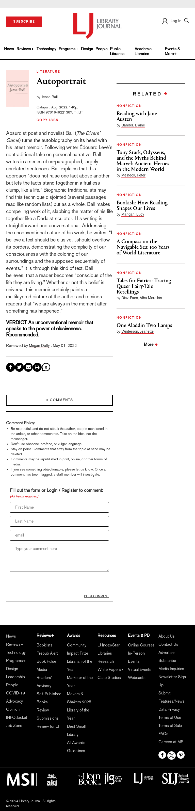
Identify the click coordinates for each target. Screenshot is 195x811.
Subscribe (167, 660)
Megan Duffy (39, 345)
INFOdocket (16, 717)
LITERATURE (48, 71)
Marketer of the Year (80, 681)
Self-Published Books (49, 697)
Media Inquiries (171, 668)
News (9, 48)
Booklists (45, 645)
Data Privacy (169, 709)
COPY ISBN (48, 120)
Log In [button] (171, 20)
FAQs (163, 733)
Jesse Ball (49, 97)
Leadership (15, 676)
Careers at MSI (171, 741)
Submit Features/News (171, 697)
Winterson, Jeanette (137, 331)
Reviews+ (25, 48)
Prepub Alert (47, 653)
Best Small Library (76, 730)
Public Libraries (117, 51)
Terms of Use (169, 717)
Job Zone (14, 725)
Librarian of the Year (79, 665)
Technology (46, 48)
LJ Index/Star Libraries (109, 649)
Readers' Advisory (44, 681)
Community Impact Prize (77, 649)
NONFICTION (129, 106)
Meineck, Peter (133, 175)
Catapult (43, 107)
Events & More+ (172, 51)
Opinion (13, 709)
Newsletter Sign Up (172, 680)
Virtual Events (139, 669)
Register (69, 490)
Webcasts (136, 677)
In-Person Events (136, 657)
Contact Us (168, 644)
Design (87, 48)
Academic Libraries (143, 51)
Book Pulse (46, 661)
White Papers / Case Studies (110, 673)
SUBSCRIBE (24, 21)
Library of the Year (78, 714)
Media (42, 669)
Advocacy (14, 701)
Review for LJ (48, 726)
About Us (166, 636)
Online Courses (141, 645)
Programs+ (68, 48)
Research (106, 661)
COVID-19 (15, 693)
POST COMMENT (96, 596)
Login (52, 490)
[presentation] (48, 584)
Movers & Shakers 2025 (79, 697)
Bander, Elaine (133, 125)
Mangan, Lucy (132, 214)
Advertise (166, 652)
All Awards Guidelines (76, 746)
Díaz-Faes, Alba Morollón (141, 298)
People (101, 48)
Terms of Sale (170, 725)
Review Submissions (48, 714)
